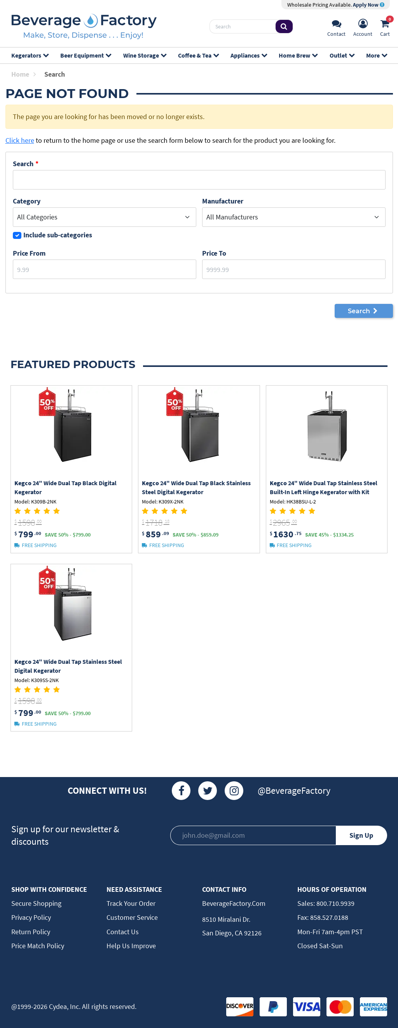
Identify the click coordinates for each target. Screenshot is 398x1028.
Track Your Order (130, 903)
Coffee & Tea (198, 55)
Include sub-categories (57, 234)
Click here (19, 140)
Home (23, 74)
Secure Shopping (36, 903)
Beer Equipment (85, 55)
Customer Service (132, 917)
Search (23, 163)
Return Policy (30, 931)
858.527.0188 (328, 917)
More (376, 55)
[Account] (362, 27)
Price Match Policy (37, 945)
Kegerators (29, 55)
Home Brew (298, 55)
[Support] (336, 27)
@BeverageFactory (294, 790)
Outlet (342, 55)
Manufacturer (222, 200)
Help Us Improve (131, 945)
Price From (29, 253)
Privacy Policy (31, 917)
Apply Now (368, 4)
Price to (214, 253)
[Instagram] (234, 790)
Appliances (248, 55)
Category (26, 200)
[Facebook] (181, 790)
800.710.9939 (334, 903)
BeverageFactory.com (233, 903)
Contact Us (122, 931)
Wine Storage (144, 55)
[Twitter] (207, 790)
